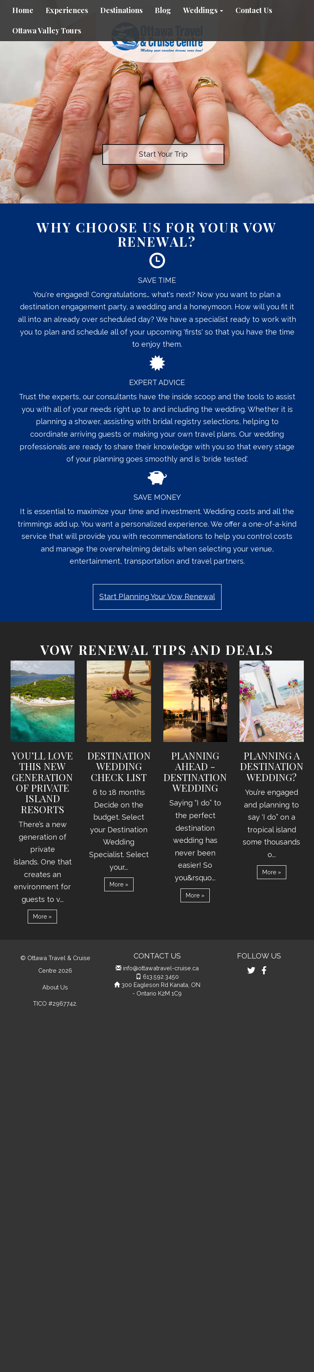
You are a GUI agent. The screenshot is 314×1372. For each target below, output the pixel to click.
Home (22, 10)
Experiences (67, 10)
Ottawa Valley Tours (46, 30)
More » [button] (42, 916)
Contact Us (253, 10)
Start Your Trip (163, 154)
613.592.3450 (161, 976)
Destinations (121, 10)
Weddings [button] (203, 10)
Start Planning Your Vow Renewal (157, 596)
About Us (55, 987)
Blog (163, 10)
